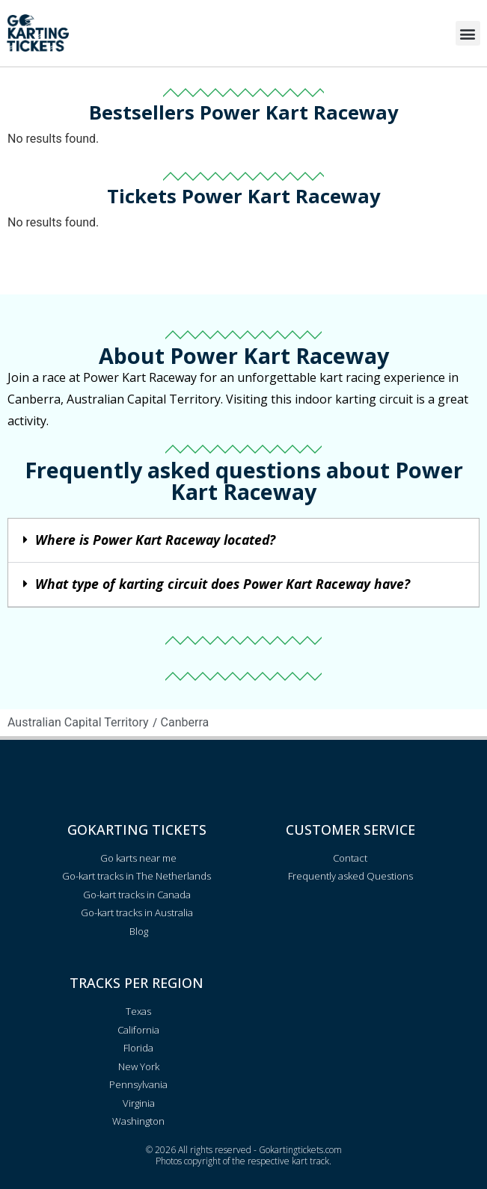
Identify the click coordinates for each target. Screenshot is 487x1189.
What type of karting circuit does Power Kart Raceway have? (222, 584)
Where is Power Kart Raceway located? (155, 540)
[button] (468, 33)
